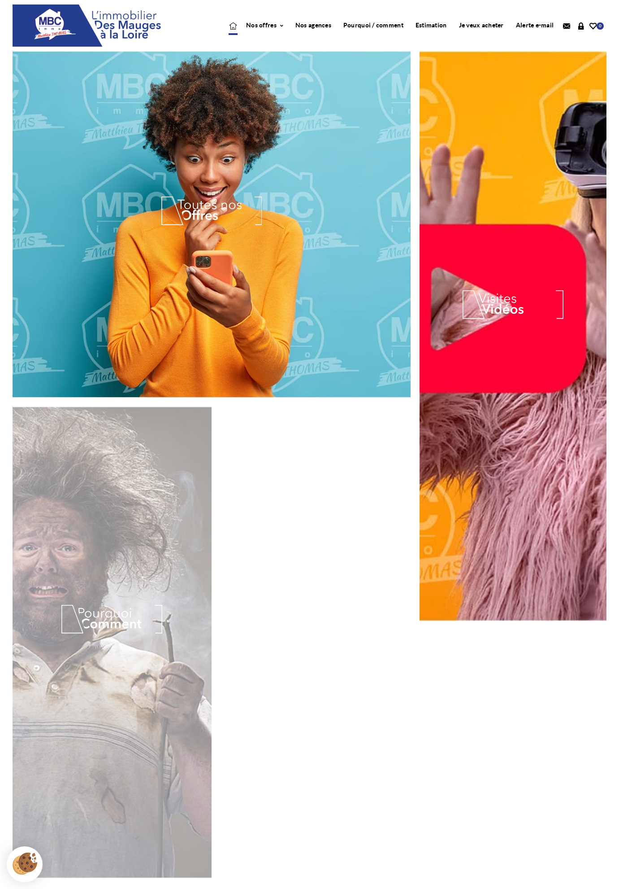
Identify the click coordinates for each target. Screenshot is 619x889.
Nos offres (264, 25)
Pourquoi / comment (373, 25)
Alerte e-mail (535, 25)
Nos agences (313, 25)
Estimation (431, 25)
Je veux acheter (481, 25)
